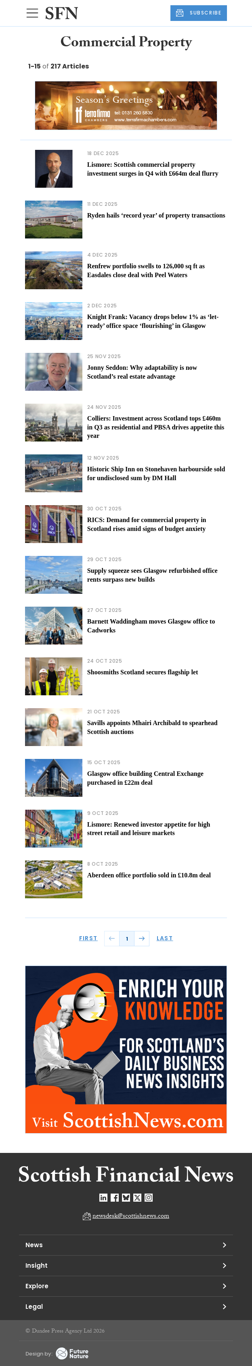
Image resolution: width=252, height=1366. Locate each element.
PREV (112, 938)
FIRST (88, 938)
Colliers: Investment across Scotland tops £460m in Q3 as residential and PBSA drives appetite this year (155, 427)
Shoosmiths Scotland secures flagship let (142, 672)
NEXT (141, 938)
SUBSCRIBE (198, 13)
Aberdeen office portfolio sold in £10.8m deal (149, 875)
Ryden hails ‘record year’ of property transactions (156, 215)
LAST (165, 938)
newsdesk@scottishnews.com (130, 1216)
